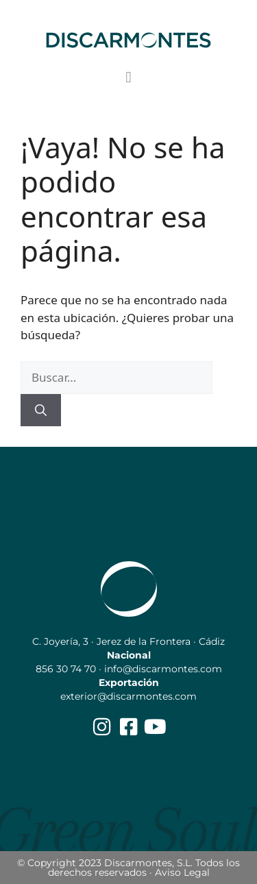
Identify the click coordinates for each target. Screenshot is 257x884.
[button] (128, 77)
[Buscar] (41, 410)
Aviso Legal (182, 872)
